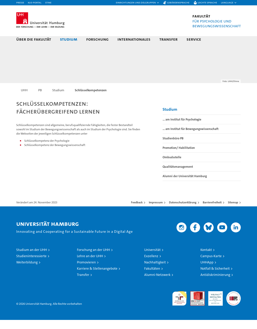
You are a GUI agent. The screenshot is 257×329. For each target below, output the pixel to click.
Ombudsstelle (172, 166)
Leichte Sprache (207, 2)
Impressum (156, 211)
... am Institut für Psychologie (182, 128)
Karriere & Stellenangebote (97, 277)
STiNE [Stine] (48, 2)
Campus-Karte (211, 265)
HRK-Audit (214, 302)
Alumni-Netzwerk (157, 284)
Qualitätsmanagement (178, 176)
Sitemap (233, 211)
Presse (20, 2)
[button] (137, 2)
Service (194, 39)
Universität (152, 259)
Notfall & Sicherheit (215, 277)
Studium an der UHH (31, 259)
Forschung (97, 39)
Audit (193, 302)
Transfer (168, 39)
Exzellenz (151, 265)
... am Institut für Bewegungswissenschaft (190, 138)
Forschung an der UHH (93, 259)
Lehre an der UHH (90, 265)
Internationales (133, 39)
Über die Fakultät (33, 39)
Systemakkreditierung (233, 302)
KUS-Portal (34, 2)
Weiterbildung (27, 271)
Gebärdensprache (178, 2)
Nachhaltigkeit (155, 271)
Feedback (137, 211)
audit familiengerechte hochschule (179, 306)
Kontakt (206, 259)
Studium (68, 39)
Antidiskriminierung (215, 284)
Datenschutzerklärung (182, 211)
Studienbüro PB (173, 147)
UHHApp (206, 271)
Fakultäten (152, 277)
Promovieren (86, 271)
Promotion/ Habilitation (179, 157)
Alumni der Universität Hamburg (185, 185)
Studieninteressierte (31, 265)
